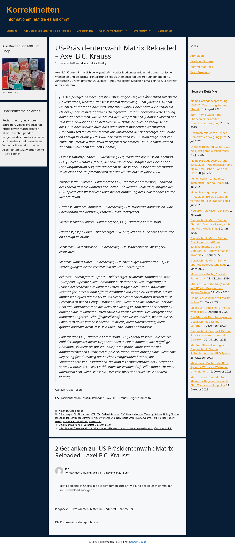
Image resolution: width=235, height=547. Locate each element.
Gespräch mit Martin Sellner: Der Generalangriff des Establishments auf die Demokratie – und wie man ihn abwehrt (210, 246)
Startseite (12, 30)
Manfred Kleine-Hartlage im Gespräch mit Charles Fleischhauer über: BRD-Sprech (210, 349)
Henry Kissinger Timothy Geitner (144, 414)
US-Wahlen (95, 421)
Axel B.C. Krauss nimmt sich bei (86, 72)
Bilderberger (65, 414)
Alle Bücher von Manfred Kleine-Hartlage (47, 30)
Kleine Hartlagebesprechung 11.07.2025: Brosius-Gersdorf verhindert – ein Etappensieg (209, 196)
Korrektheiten (33, 9)
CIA (99, 414)
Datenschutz (165, 30)
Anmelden (197, 55)
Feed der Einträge (201, 61)
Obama (147, 417)
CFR (93, 414)
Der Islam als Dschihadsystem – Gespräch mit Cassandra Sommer (211, 321)
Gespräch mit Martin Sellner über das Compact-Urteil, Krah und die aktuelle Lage (210, 224)
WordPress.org (200, 72)
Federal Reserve (110, 414)
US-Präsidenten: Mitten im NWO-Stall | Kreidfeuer (101, 509)
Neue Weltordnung (104, 417)
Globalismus (76, 410)
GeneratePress (137, 541)
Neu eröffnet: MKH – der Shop (209, 210)
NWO (139, 417)
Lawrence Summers (82, 417)
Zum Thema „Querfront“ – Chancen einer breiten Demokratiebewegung (207, 119)
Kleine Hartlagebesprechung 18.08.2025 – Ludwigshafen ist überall (210, 105)
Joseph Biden (62, 417)
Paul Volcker (159, 417)
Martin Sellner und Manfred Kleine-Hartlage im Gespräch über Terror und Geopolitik (209, 381)
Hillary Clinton (171, 414)
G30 (123, 414)
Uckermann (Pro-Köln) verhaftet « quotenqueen (85, 424)
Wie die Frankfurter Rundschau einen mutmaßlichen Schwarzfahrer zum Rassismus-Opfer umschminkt (115, 428)
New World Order (125, 417)
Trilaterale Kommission (75, 421)
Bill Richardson (82, 414)
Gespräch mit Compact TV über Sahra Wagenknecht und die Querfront (210, 335)
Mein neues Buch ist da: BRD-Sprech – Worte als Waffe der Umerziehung (209, 367)
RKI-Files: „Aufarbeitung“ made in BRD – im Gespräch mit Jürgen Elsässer (210, 288)
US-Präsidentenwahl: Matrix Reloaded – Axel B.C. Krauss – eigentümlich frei (103, 398)
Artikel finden (85, 30)
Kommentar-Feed (201, 67)
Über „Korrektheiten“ (115, 31)
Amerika (63, 410)
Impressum (144, 31)
